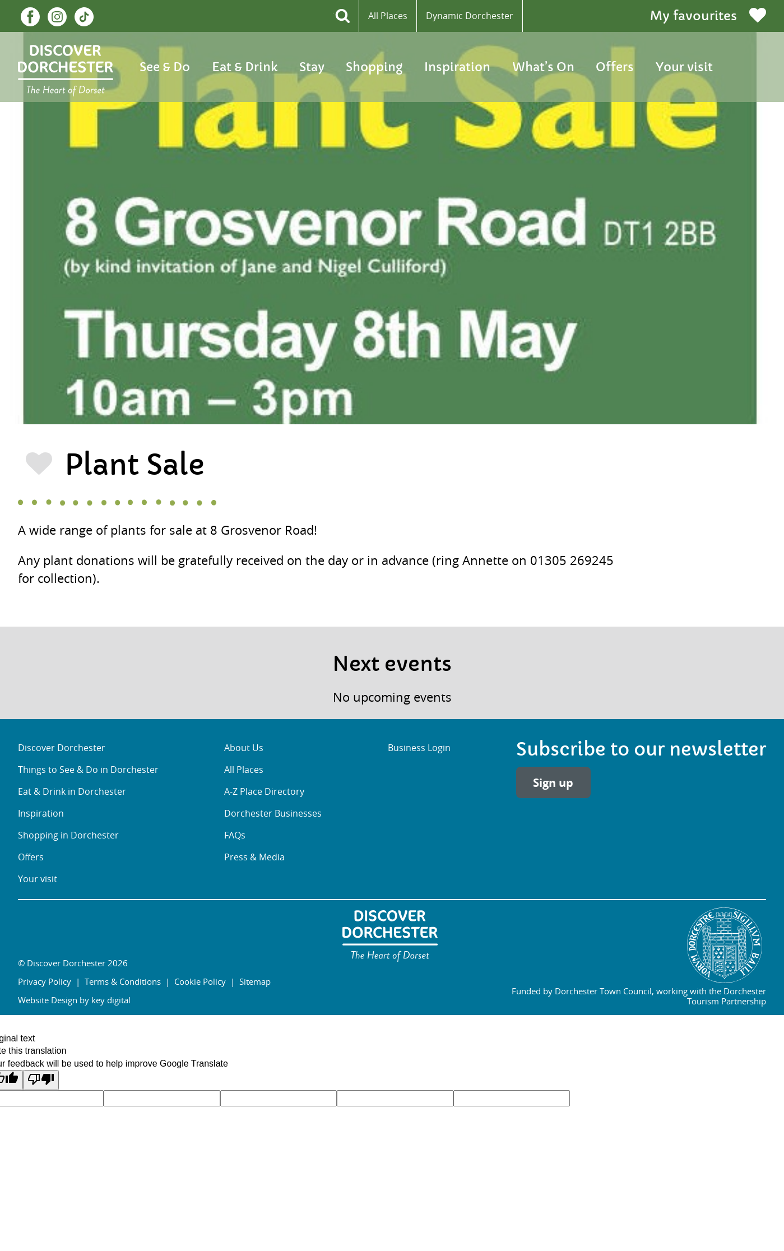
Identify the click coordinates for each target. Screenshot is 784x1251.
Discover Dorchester (61, 748)
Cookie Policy (200, 981)
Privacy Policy (44, 981)
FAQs (234, 835)
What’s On (543, 67)
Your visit (684, 67)
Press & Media (254, 857)
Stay (311, 67)
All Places (387, 16)
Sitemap (255, 981)
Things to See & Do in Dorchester (88, 769)
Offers (615, 67)
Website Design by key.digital (74, 1000)
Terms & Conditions (123, 981)
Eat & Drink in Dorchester (72, 791)
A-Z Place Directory (264, 791)
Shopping (374, 67)
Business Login (419, 748)
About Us (243, 748)
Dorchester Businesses (273, 813)
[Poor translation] (41, 1080)
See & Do (165, 67)
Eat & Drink (244, 67)
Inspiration (457, 67)
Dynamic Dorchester (469, 16)
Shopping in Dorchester (68, 835)
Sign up (553, 782)
